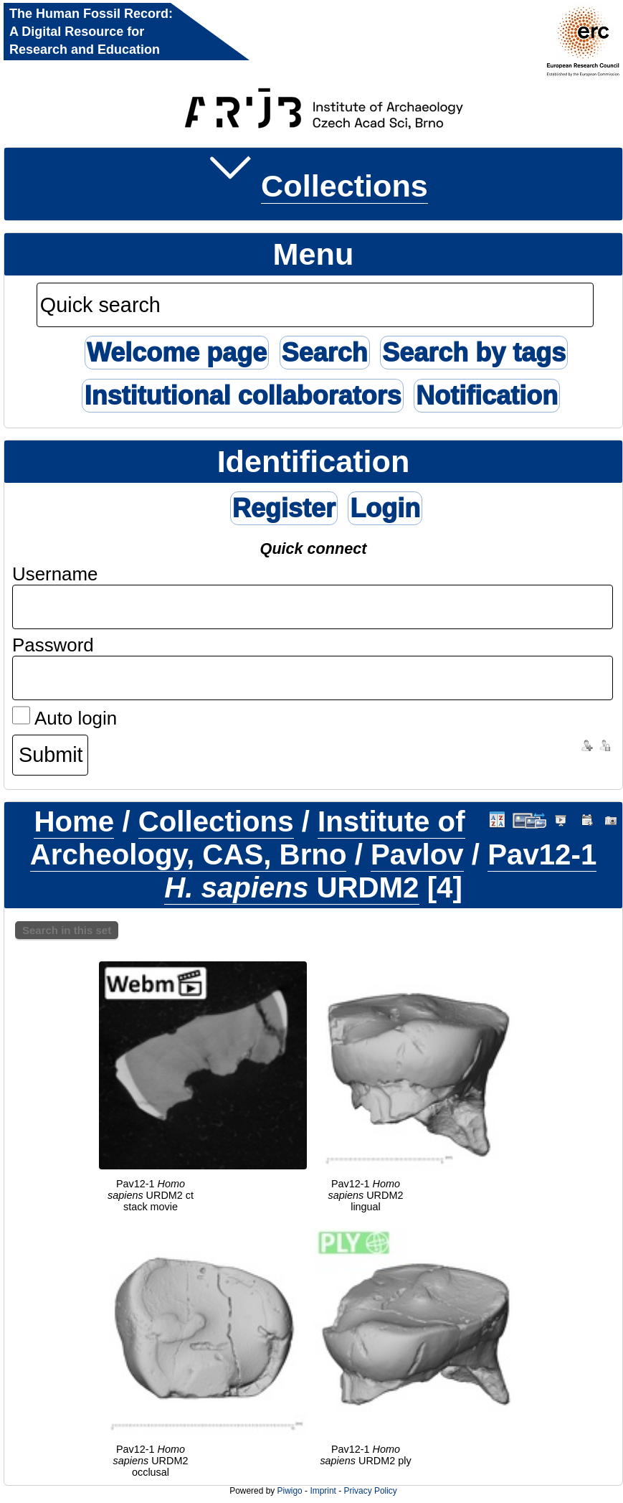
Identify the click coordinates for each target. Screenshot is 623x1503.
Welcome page (177, 352)
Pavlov (417, 855)
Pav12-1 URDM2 (380, 871)
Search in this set (66, 930)
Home (74, 822)
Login (385, 508)
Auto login (64, 718)
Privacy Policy (369, 1491)
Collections (344, 186)
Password (53, 645)
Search (325, 352)
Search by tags (474, 352)
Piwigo (290, 1491)
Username (55, 574)
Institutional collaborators (242, 395)
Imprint (323, 1491)
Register (284, 508)
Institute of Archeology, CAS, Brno (247, 838)
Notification (487, 395)
